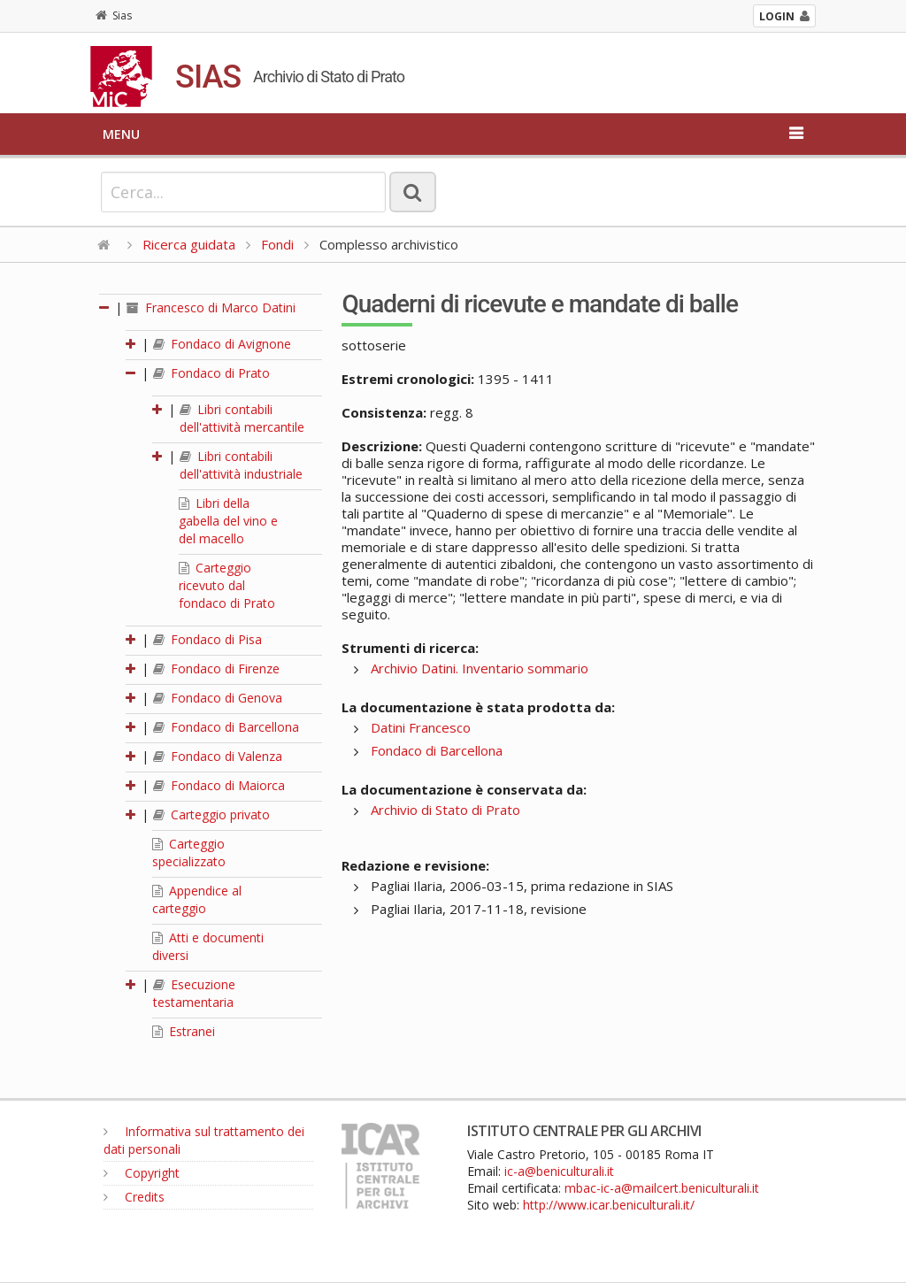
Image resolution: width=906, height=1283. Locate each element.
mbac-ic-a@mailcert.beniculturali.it (661, 1187)
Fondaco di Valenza (217, 756)
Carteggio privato (211, 814)
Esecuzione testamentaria (194, 993)
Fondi (277, 244)
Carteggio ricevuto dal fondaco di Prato (227, 585)
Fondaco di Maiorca (219, 785)
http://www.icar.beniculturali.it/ (609, 1204)
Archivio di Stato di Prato (445, 809)
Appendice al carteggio (197, 899)
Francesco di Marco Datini (211, 307)
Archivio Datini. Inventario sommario (479, 668)
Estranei (183, 1031)
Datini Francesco (421, 727)
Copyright (142, 1172)
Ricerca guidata (188, 244)
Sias (114, 15)
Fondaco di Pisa (207, 639)
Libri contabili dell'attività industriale (241, 465)
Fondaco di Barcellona (226, 726)
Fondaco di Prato (211, 373)
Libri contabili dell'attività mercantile (242, 418)
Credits (134, 1196)
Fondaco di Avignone (222, 343)
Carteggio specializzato (189, 852)
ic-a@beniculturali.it (559, 1171)
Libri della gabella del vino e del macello (228, 521)
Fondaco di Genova (217, 697)
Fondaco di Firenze (216, 668)
